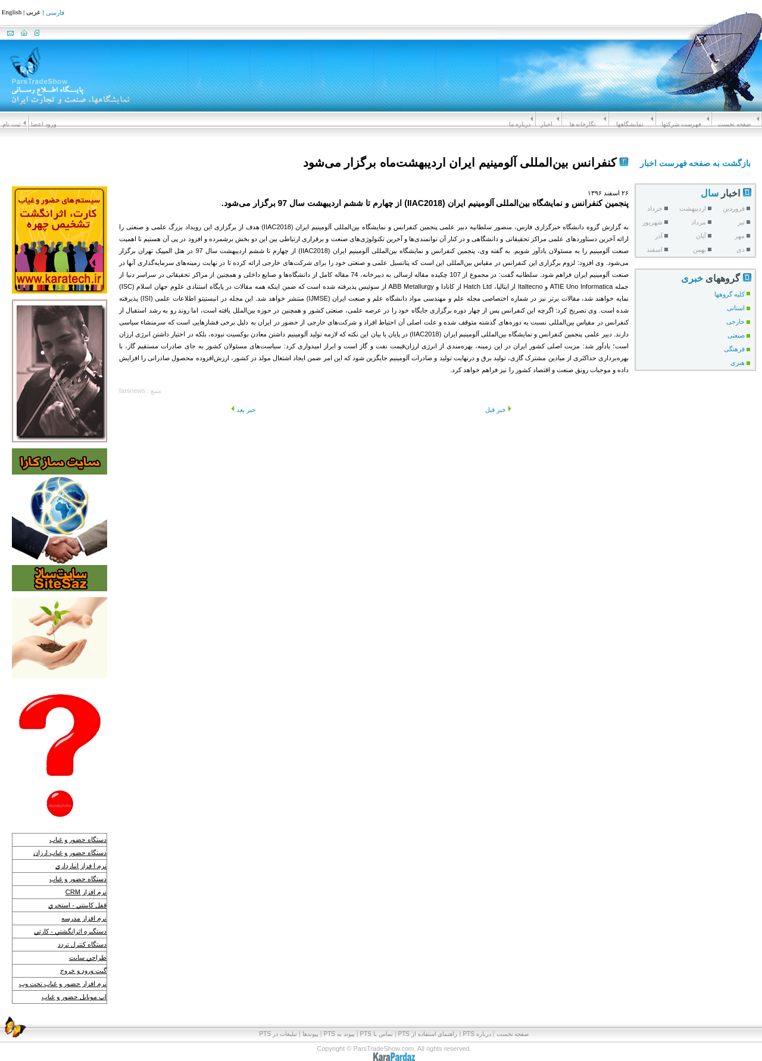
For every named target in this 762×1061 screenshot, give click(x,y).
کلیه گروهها (729, 294)
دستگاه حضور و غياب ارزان (70, 852)
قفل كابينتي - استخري (77, 905)
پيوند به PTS (339, 1024)
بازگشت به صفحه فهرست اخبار (695, 163)
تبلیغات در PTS (278, 1024)
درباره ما (519, 124)
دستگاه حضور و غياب (78, 839)
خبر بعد (243, 409)
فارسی (55, 13)
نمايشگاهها (630, 124)
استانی (736, 307)
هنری (737, 362)
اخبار (546, 124)
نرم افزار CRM (86, 891)
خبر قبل (498, 409)
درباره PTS (477, 1024)
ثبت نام (11, 124)
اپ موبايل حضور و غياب (74, 996)
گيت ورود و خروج (83, 970)
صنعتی (736, 335)
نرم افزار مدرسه (84, 918)
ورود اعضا (44, 124)
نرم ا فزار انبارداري (81, 865)
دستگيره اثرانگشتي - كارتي (70, 931)
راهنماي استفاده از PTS (428, 1024)
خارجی (735, 321)
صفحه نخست (734, 124)
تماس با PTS (376, 1024)
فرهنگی (734, 348)
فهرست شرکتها (681, 124)
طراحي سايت (88, 957)
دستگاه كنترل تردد (82, 944)
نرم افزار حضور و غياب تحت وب (63, 983)
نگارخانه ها (583, 124)
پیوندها (310, 1024)
